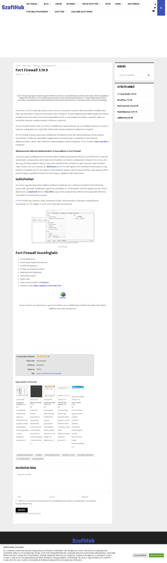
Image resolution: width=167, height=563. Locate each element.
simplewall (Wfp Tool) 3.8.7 (49, 403)
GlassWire (49, 192)
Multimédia (133, 4)
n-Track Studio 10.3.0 (126, 94)
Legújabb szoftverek (81, 12)
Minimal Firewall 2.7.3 (35, 403)
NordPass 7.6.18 (124, 100)
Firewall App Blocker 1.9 (62, 403)
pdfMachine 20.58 (125, 118)
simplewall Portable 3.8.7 (21, 403)
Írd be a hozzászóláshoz (28, 513)
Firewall (39, 455)
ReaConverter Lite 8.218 (127, 106)
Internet (71, 4)
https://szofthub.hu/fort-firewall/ (49, 373)
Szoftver (59, 12)
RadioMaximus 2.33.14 (127, 112)
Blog (46, 4)
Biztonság (31, 4)
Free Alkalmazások (52, 455)
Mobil (118, 4)
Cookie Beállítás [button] (140, 555)
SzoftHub (13, 8)
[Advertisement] (83, 36)
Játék (108, 4)
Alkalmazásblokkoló (25, 455)
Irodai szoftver (90, 4)
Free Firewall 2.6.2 (76, 403)
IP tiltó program (23, 459)
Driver (58, 4)
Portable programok (37, 12)
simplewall (32, 192)
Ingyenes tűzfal (68, 455)
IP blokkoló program (85, 455)
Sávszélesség (38, 459)
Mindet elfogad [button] (156, 555)
